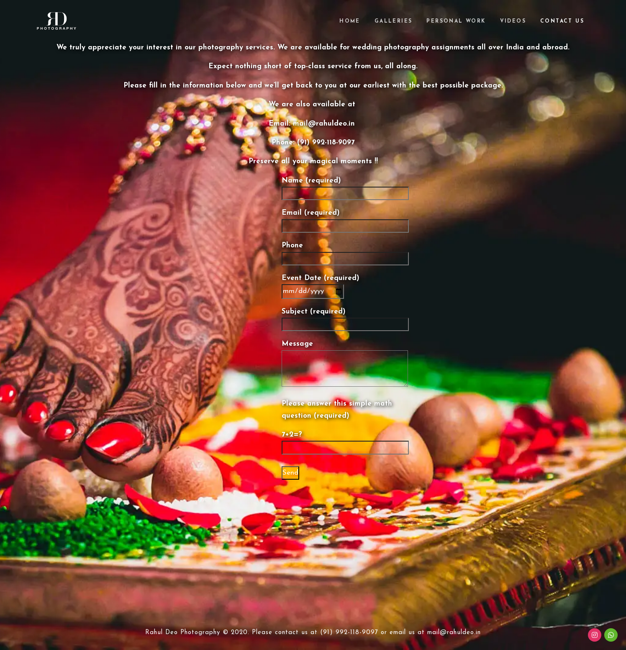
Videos (513, 21)
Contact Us (562, 21)
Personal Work (455, 21)
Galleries (394, 21)
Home (349, 21)
